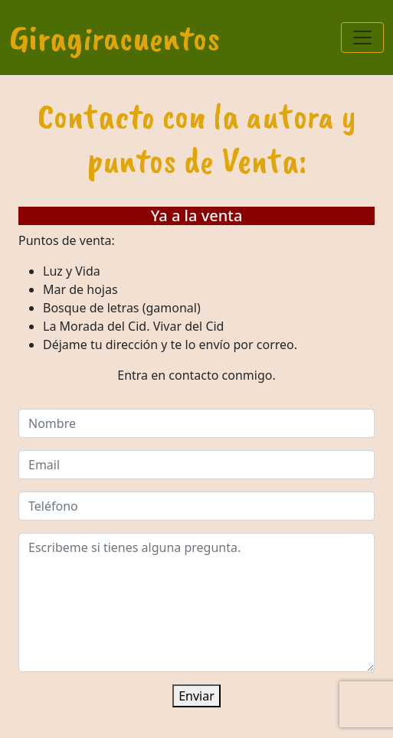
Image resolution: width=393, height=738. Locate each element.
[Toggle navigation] (362, 37)
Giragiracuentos (114, 37)
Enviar (196, 695)
